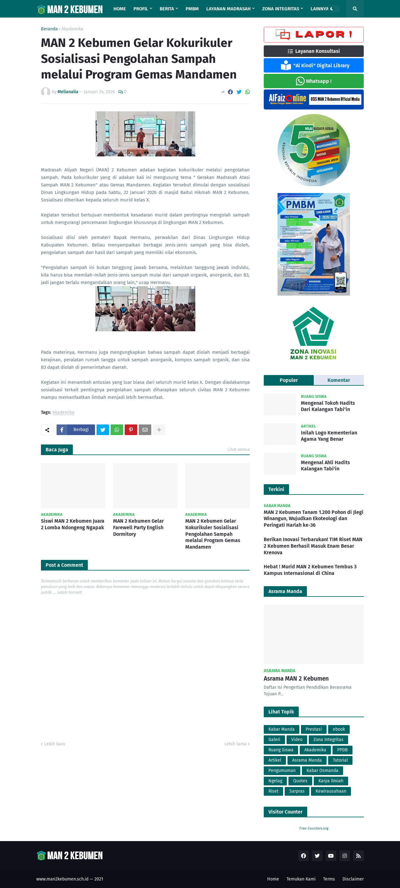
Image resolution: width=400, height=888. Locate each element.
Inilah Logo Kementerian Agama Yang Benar (329, 436)
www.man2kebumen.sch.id (62, 879)
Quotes (300, 781)
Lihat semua (238, 449)
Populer (289, 380)
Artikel (274, 760)
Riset (273, 791)
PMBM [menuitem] (192, 9)
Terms (329, 879)
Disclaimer (353, 879)
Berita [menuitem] (167, 9)
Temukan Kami (301, 879)
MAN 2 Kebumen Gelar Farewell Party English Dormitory (138, 527)
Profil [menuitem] (140, 9)
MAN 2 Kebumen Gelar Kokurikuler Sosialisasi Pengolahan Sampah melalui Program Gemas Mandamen (212, 534)
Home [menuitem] (119, 9)
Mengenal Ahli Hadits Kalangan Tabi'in (325, 465)
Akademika (72, 29)
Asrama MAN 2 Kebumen (296, 678)
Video (296, 739)
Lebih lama (235, 744)
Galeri (274, 739)
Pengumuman (282, 770)
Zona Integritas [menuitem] (280, 9)
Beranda (49, 29)
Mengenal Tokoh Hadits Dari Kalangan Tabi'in (328, 406)
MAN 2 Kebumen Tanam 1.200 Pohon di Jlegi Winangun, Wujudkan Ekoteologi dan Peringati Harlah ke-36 (313, 518)
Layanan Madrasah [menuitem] (228, 9)
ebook (339, 729)
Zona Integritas (328, 739)
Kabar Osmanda (322, 770)
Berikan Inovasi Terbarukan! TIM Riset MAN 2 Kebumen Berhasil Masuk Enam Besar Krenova (313, 546)
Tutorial (340, 760)
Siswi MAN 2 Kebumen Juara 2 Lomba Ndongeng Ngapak (72, 524)
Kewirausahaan (331, 791)
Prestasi (314, 729)
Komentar (339, 380)
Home (273, 879)
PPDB (342, 750)
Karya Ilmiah (330, 781)
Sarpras (297, 791)
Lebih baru (54, 744)
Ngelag (275, 781)
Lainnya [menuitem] (320, 9)
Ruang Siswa (280, 750)
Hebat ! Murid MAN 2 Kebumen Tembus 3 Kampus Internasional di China (310, 570)
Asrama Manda (307, 760)
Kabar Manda (281, 729)
